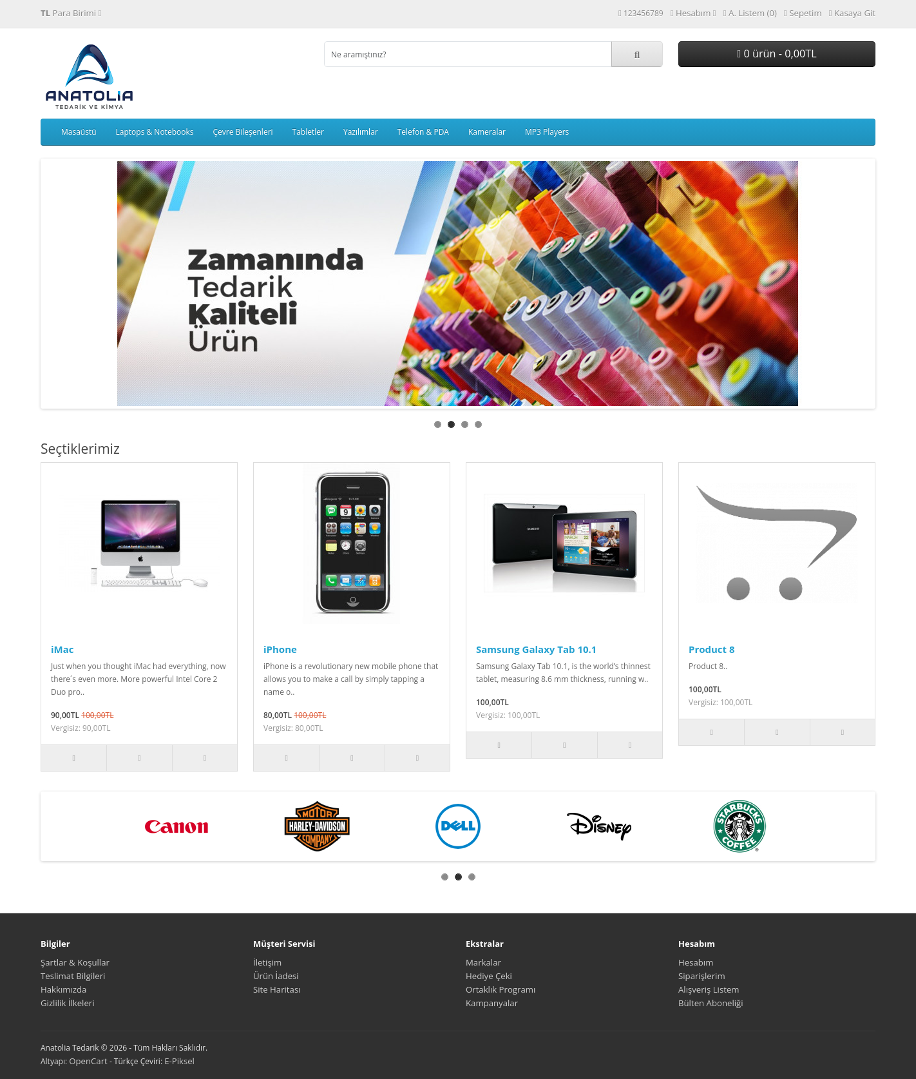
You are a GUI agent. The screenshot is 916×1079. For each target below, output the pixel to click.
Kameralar (487, 131)
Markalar (483, 962)
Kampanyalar (492, 1003)
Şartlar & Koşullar (75, 962)
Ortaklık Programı (500, 989)
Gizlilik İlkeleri (68, 1003)
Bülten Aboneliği (710, 1003)
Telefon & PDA (423, 131)
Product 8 (712, 649)
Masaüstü (79, 131)
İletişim (267, 962)
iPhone (280, 649)
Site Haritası (277, 989)
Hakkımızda (63, 989)
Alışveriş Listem (708, 989)
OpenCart (88, 1061)
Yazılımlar (360, 131)
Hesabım (695, 962)
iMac (62, 649)
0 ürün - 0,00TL (776, 53)
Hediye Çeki (489, 976)
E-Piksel (179, 1061)
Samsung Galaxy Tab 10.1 (536, 649)
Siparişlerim (701, 976)
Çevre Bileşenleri (242, 131)
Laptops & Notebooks (155, 131)
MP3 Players (547, 131)
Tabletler (308, 131)
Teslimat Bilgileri (73, 976)
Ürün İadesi (276, 976)
